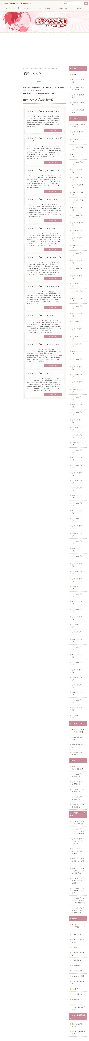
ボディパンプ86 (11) (77, 330)
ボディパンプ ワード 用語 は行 (78, 790)
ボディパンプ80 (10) (77, 375)
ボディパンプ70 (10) (77, 451)
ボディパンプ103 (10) (77, 201)
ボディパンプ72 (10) (77, 436)
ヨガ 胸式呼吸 (76, 965)
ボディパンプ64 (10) (77, 497)
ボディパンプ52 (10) (77, 588)
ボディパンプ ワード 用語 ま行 (78, 798)
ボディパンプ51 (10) (77, 595)
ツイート (38, 81)
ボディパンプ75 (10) (77, 413)
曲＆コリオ (27, 8)
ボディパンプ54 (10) (77, 572)
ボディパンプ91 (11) (77, 292)
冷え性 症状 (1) (77, 994)
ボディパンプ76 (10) (77, 406)
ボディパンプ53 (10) (77, 580)
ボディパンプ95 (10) (77, 262)
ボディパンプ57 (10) (77, 550)
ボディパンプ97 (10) (77, 247)
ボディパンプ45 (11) (77, 641)
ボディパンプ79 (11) (77, 383)
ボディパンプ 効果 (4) (78, 81)
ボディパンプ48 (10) (77, 618)
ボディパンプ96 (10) (77, 254)
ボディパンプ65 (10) (77, 489)
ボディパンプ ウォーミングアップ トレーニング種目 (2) (78, 831)
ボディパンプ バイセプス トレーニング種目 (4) (78, 881)
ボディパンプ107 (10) (77, 171)
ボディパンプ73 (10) (77, 428)
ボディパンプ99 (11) (77, 232)
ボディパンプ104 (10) (77, 194)
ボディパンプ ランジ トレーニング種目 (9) (78, 890)
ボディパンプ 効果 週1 (78, 104)
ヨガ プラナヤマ (77, 971)
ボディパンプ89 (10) (77, 307)
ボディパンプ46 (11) (77, 633)
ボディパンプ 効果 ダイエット (78, 88)
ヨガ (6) (74, 947)
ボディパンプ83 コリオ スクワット (43, 170)
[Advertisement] (44, 48)
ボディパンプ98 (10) (77, 239)
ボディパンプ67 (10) (77, 474)
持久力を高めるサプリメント (78, 1033)
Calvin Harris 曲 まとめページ (78, 753)
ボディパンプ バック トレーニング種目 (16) (78, 861)
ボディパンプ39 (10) (77, 686)
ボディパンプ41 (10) (77, 671)
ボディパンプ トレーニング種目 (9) (78, 823)
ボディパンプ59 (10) (77, 535)
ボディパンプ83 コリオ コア (40, 373)
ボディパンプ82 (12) (77, 360)
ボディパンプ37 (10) (77, 701)
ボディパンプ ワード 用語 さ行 (78, 783)
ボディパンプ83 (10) (77, 353)
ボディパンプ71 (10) (77, 444)
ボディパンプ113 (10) (77, 133)
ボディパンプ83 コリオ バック (41, 228)
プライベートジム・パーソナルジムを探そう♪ (78, 1007)
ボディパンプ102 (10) (77, 209)
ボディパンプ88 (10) (77, 315)
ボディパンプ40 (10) (77, 679)
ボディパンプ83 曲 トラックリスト (43, 111)
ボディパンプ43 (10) (77, 656)
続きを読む (52, 130)
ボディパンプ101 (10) (77, 216)
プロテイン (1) (76, 934)
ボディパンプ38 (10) (77, 694)
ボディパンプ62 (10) (77, 512)
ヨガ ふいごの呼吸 (78, 976)
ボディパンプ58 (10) (77, 542)
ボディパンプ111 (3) (77, 148)
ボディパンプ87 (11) (77, 322)
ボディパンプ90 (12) (77, 300)
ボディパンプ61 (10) (77, 519)
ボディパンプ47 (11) (77, 625)
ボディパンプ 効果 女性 (78, 111)
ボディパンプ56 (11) (77, 557)
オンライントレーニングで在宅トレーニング (78, 927)
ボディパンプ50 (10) (77, 603)
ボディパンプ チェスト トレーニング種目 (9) (78, 851)
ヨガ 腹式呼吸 (76, 960)
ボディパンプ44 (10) (77, 648)
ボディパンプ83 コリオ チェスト (42, 199)
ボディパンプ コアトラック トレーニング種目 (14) (78, 910)
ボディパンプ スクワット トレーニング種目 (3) (78, 841)
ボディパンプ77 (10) (77, 398)
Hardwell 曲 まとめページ (78, 738)
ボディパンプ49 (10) (77, 610)
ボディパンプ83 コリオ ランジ (41, 315)
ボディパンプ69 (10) (77, 459)
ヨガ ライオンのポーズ (78, 982)
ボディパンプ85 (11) (77, 338)
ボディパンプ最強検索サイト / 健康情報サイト (16, 3)
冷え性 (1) (75, 989)
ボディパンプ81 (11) (77, 368)
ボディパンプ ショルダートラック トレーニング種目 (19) (78, 900)
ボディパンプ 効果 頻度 (78, 96)
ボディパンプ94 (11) (77, 269)
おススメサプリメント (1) (78, 1025)
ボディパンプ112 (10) (77, 141)
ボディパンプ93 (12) (77, 277)
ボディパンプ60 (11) (77, 527)
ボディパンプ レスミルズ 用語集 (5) (78, 768)
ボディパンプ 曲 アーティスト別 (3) (78, 731)
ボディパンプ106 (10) (77, 178)
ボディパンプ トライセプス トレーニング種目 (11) (78, 871)
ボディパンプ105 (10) (77, 186)
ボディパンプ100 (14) (77, 224)
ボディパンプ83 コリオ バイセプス (43, 286)
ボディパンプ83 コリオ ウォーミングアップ (44, 140)
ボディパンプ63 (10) (77, 504)
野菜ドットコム (77, 999)
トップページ (10, 8)
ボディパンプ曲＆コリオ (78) (78, 125)
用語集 (79, 8)
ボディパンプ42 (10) (77, 663)
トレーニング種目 (44, 8)
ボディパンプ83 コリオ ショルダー (43, 344)
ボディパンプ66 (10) (77, 481)
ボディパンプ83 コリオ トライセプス (44, 257)
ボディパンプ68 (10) (77, 466)
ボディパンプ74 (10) (77, 421)
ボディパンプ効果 (61, 8)
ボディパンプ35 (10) (77, 716)
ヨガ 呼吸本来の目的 (78, 954)
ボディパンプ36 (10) (77, 709)
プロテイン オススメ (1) (78, 941)
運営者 (74, 74)
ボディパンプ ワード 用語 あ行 (78, 775)
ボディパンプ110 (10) (77, 156)
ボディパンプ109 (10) (77, 163)
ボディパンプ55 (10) (77, 565)
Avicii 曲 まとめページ (78, 746)
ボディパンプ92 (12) (77, 285)
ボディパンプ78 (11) (77, 391)
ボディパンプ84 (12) (77, 345)
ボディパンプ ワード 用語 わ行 (78, 806)
